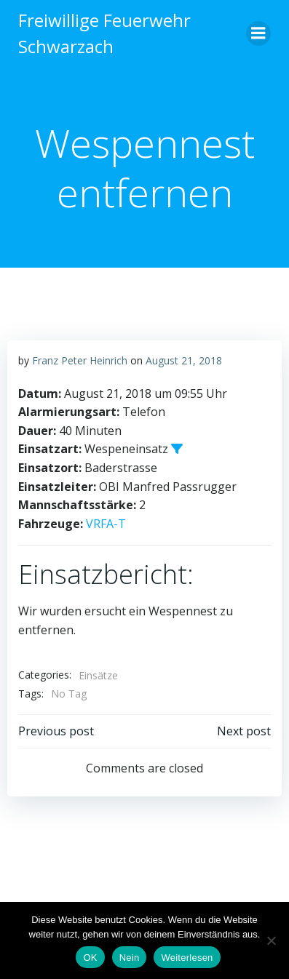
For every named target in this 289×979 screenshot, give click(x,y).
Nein (129, 957)
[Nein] (271, 940)
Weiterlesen (187, 957)
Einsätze (98, 675)
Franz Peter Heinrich (79, 360)
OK (90, 957)
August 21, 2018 (184, 360)
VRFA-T (106, 524)
